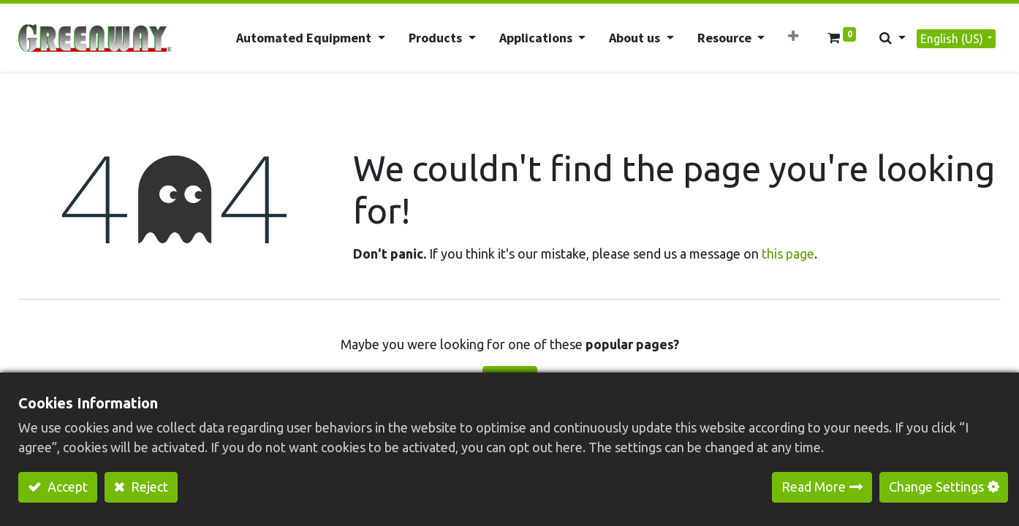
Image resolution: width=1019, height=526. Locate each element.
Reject (148, 486)
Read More (813, 486)
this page (788, 253)
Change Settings (936, 486)
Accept (66, 486)
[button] (793, 36)
